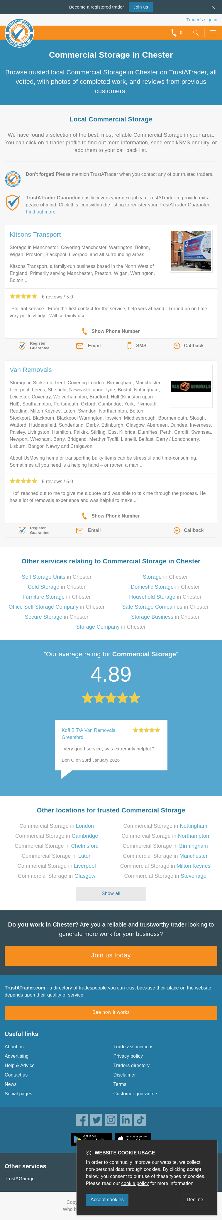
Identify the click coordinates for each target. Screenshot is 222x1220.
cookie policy (135, 1183)
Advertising (16, 1056)
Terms (120, 1084)
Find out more (40, 211)
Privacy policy (128, 1056)
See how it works (111, 1012)
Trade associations (133, 1046)
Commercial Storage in (56, 826)
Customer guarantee (135, 1093)
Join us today (111, 955)
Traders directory (131, 1065)
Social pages (18, 1093)
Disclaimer (124, 1074)
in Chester (56, 577)
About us (14, 1046)
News (11, 1084)
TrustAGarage (20, 1178)
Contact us (16, 1074)
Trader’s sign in (202, 19)
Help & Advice (20, 1065)
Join (140, 6)
